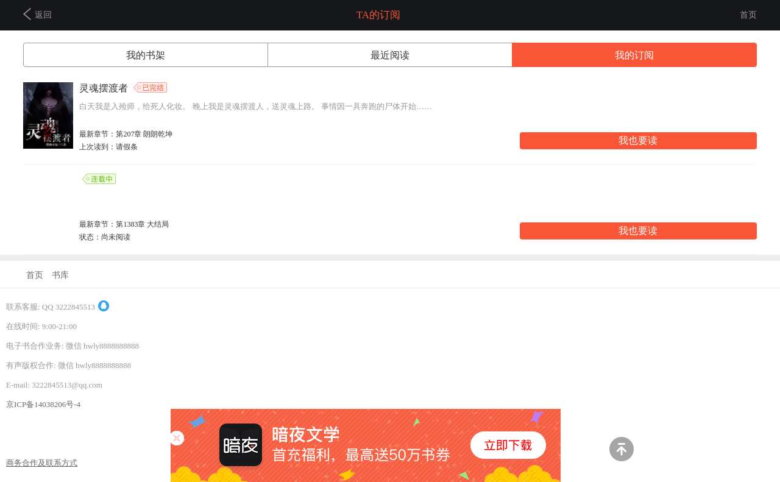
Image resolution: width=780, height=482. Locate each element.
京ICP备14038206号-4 (43, 404)
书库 (60, 275)
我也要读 (638, 140)
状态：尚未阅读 (104, 237)
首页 (748, 14)
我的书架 (145, 55)
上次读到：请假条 (108, 147)
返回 (37, 14)
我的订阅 (634, 55)
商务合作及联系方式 (41, 462)
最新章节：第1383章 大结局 (124, 224)
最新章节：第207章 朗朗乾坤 (125, 134)
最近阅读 (390, 55)
